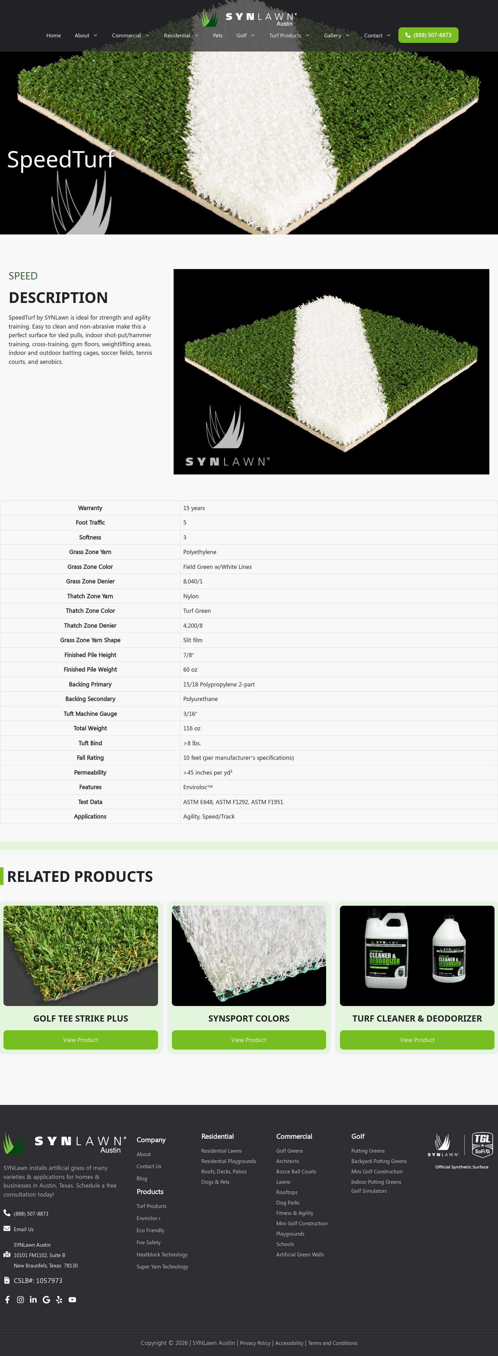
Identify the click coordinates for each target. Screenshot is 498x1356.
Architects (287, 1160)
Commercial (134, 35)
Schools (285, 1243)
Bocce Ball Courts (296, 1171)
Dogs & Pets (215, 1181)
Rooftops (286, 1192)
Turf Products (293, 35)
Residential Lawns (221, 1150)
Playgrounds (290, 1233)
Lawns (283, 1181)
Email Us (24, 1229)
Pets (218, 35)
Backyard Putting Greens (379, 1160)
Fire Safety (148, 1242)
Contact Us (149, 1166)
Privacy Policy (255, 1342)
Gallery (340, 35)
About (90, 35)
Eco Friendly (150, 1230)
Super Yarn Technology (162, 1266)
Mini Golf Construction (302, 1223)
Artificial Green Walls (300, 1254)
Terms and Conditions (332, 1342)
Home (53, 35)
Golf (249, 35)
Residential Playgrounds (228, 1160)
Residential (185, 35)
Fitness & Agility (294, 1212)
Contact (381, 35)
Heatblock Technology (162, 1254)
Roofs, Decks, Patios (224, 1171)
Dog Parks (287, 1202)
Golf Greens (289, 1150)
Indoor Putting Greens (376, 1181)
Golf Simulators (369, 1190)
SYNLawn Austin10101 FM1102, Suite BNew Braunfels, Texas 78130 (46, 1255)
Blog (142, 1178)
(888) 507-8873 (31, 1213)
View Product (80, 1039)
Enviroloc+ (149, 1218)
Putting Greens (368, 1150)
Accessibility (289, 1342)
